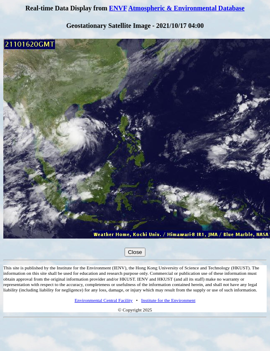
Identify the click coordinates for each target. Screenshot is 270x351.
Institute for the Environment (168, 300)
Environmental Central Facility (103, 300)
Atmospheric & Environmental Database (186, 8)
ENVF (118, 8)
